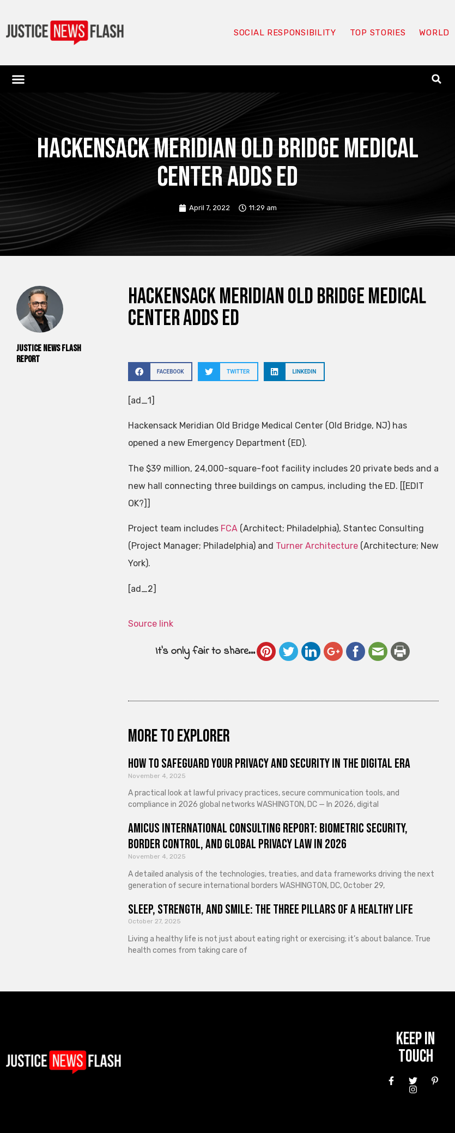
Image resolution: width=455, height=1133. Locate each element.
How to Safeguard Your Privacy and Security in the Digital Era (269, 763)
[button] (18, 79)
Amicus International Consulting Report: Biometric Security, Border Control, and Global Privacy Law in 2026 (268, 836)
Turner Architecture (317, 546)
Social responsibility (285, 33)
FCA (229, 528)
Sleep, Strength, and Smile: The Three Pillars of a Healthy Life (270, 909)
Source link (150, 623)
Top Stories (378, 33)
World (434, 33)
